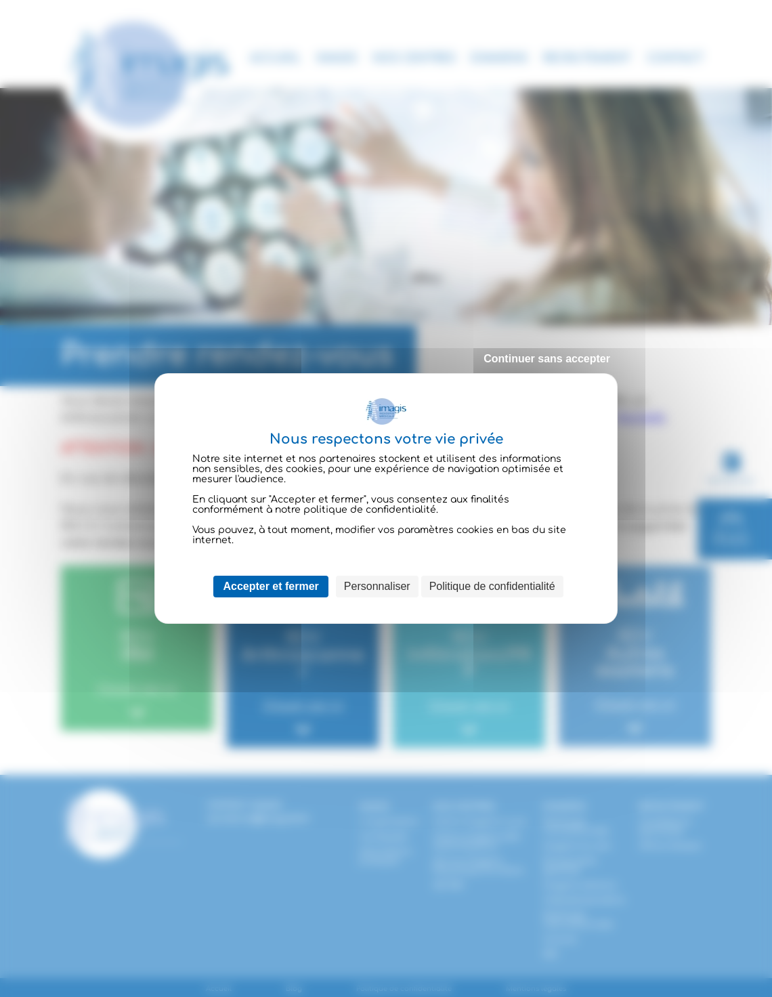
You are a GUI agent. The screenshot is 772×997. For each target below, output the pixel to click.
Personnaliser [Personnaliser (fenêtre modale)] (377, 586)
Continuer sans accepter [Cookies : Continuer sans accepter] (547, 358)
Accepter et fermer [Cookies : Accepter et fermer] (270, 586)
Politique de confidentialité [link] (492, 586)
